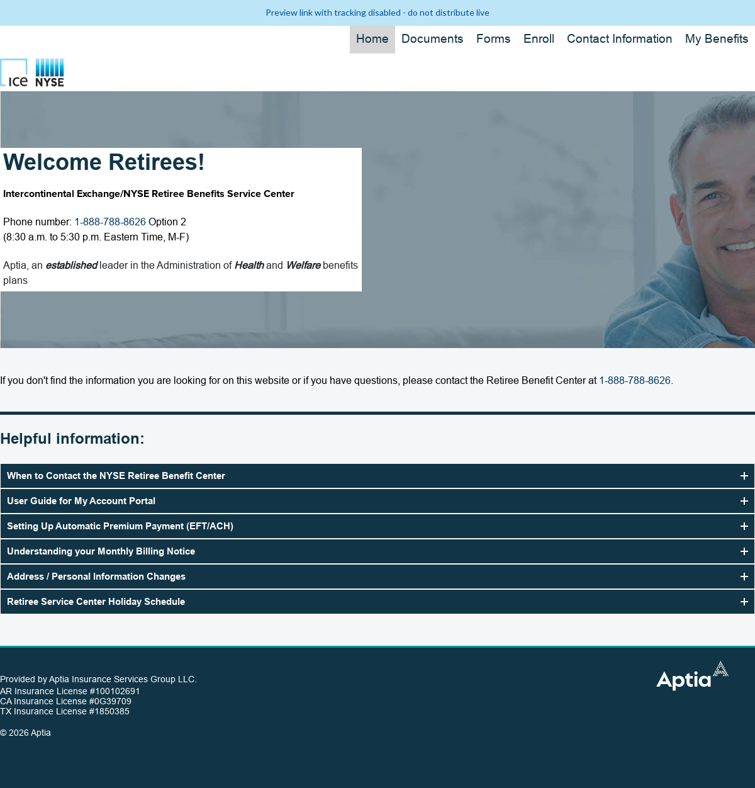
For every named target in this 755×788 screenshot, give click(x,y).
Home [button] (372, 38)
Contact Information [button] (620, 38)
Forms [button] (493, 38)
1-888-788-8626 (110, 222)
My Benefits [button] (717, 38)
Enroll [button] (538, 38)
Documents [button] (432, 38)
